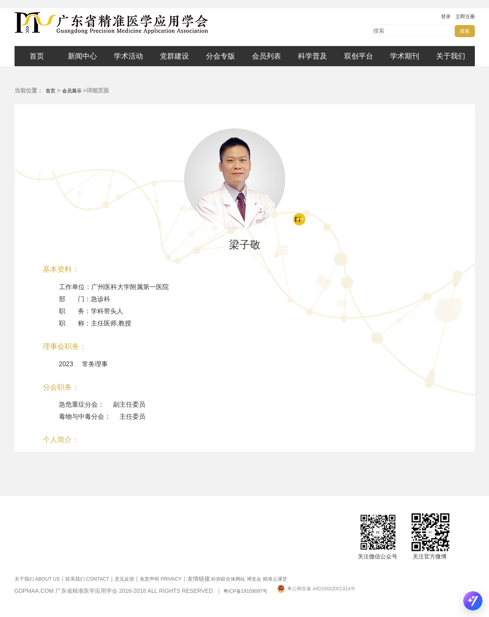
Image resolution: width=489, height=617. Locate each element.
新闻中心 (82, 56)
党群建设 (174, 56)
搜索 (465, 31)
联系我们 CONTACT (87, 579)
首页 (36, 56)
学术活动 (128, 56)
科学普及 (312, 56)
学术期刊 (404, 56)
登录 (446, 16)
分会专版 (220, 56)
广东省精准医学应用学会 (136, 23)
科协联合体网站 (228, 579)
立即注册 (465, 16)
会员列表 (266, 56)
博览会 (254, 579)
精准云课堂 (275, 579)
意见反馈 (124, 579)
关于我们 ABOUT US (37, 579)
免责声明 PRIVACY (160, 579)
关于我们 (450, 56)
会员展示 (72, 91)
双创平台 (358, 56)
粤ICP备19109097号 (245, 591)
